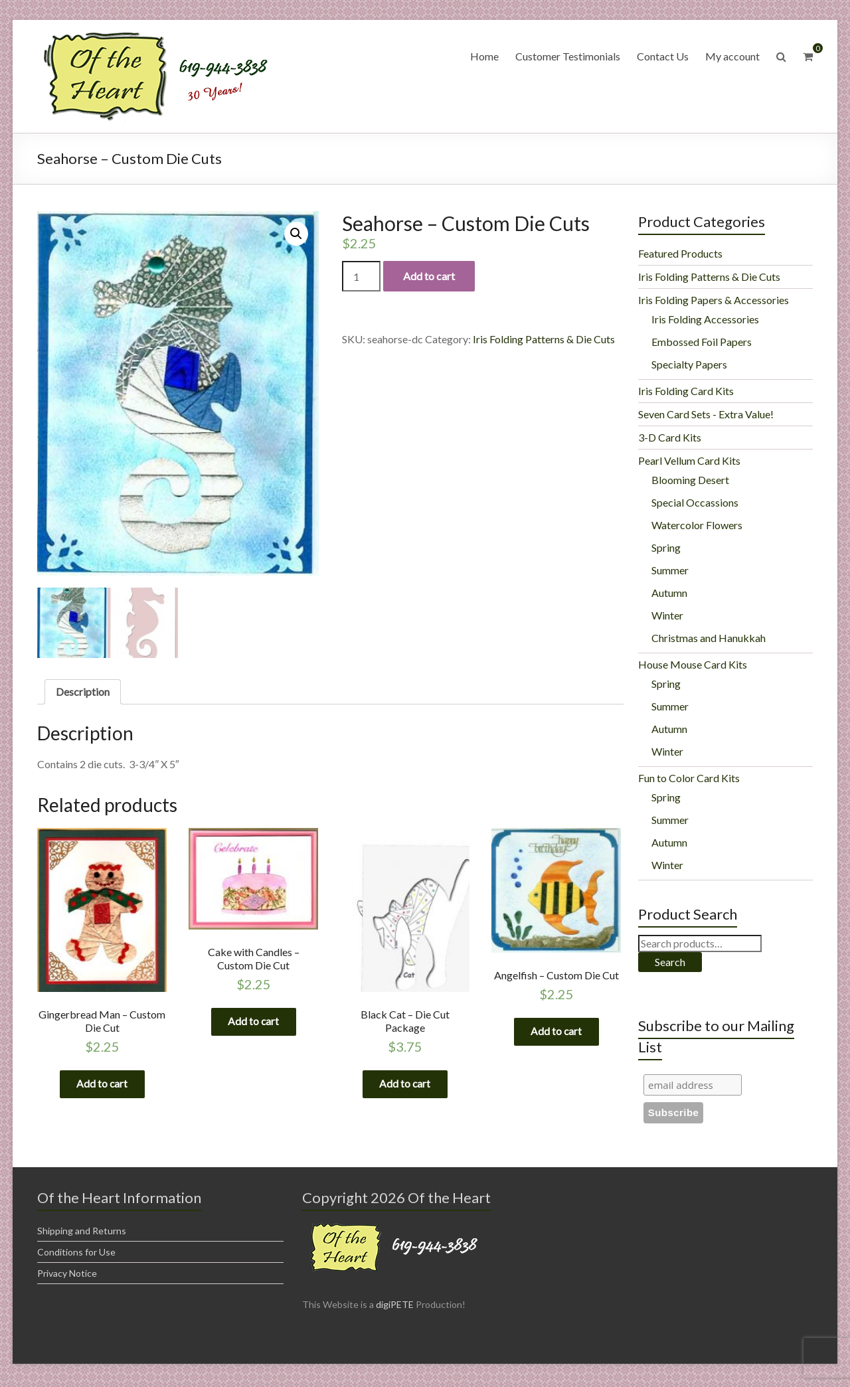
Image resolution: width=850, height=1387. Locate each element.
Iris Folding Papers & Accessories (713, 299)
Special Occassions (694, 502)
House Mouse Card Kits (692, 664)
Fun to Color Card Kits (689, 778)
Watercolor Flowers (696, 525)
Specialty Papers (689, 364)
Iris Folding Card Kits (686, 390)
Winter (667, 615)
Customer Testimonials (567, 56)
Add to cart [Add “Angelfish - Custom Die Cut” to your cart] (556, 1033)
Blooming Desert (690, 479)
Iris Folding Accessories (705, 319)
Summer (670, 570)
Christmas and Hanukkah (708, 637)
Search (670, 961)
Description (83, 691)
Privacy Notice (67, 1276)
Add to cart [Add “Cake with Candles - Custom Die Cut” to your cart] (254, 1023)
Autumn (669, 592)
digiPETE (395, 1307)
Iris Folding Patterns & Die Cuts (544, 339)
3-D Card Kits (669, 437)
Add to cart (429, 276)
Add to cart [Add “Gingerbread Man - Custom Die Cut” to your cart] (102, 1086)
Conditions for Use (76, 1255)
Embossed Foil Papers (701, 341)
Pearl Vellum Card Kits (689, 460)
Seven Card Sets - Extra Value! (706, 414)
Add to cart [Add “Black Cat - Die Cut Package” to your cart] (405, 1086)
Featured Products (680, 253)
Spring (666, 547)
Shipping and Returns (81, 1234)
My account (732, 56)
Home (484, 56)
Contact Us (663, 56)
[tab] (82, 691)
